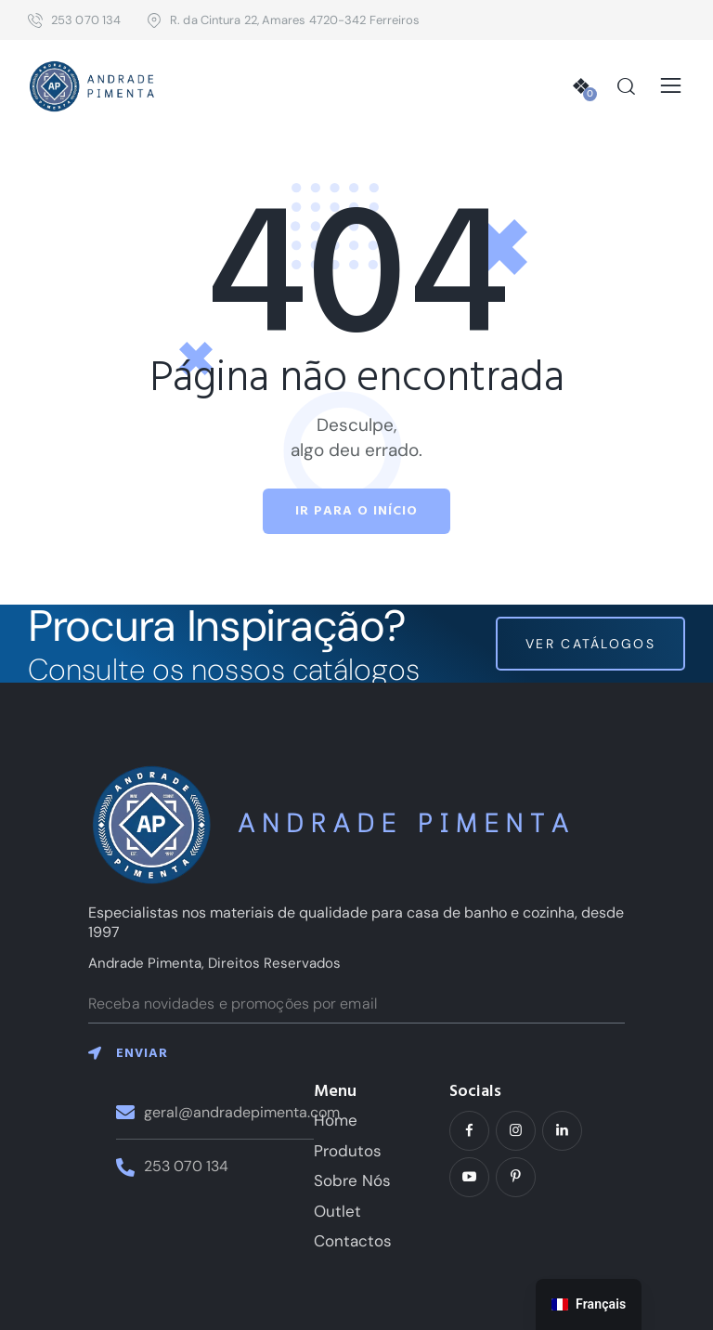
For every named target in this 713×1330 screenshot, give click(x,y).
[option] (589, 1304)
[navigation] (589, 1304)
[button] (670, 86)
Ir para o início (356, 511)
